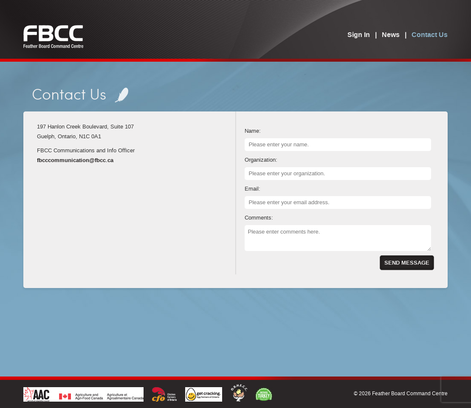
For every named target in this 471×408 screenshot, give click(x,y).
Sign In (358, 35)
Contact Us (430, 35)
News (391, 35)
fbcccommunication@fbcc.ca (75, 160)
